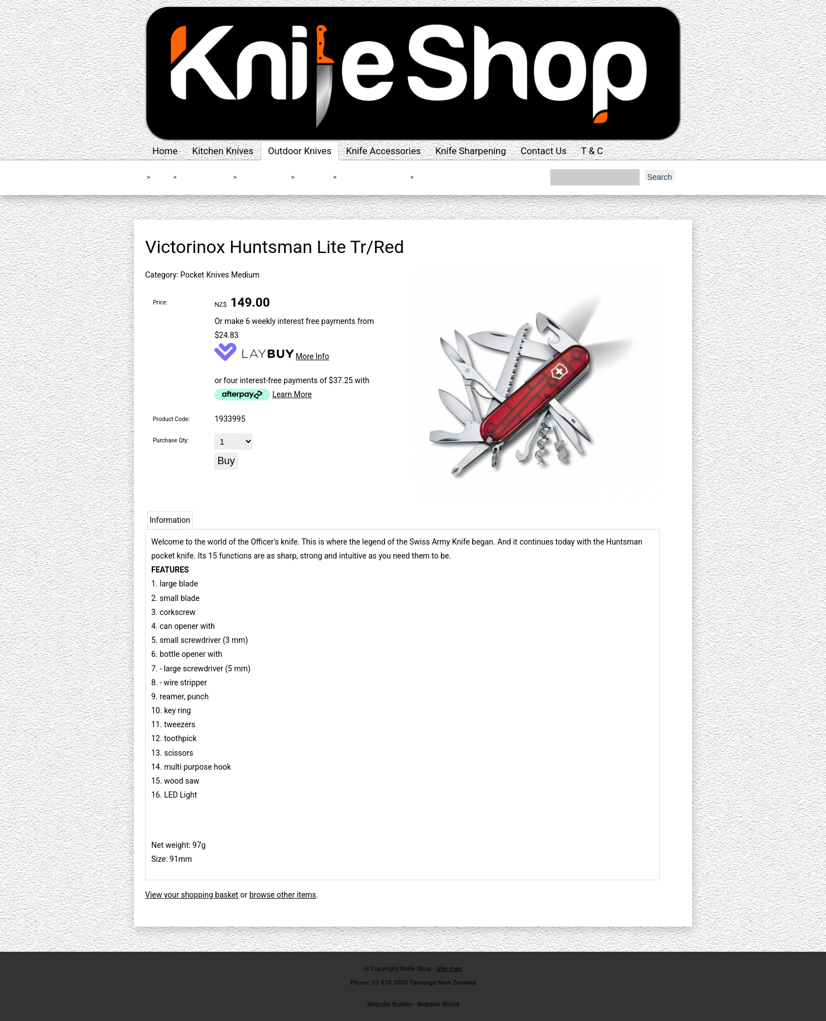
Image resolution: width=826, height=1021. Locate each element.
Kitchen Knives (222, 150)
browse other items (282, 894)
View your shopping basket (191, 894)
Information (170, 520)
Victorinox (313, 177)
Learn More (292, 394)
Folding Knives (263, 177)
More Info (312, 356)
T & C (592, 150)
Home (164, 150)
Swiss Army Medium (372, 177)
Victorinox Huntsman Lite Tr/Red (471, 177)
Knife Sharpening (470, 150)
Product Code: (171, 419)
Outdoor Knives (300, 150)
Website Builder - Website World (413, 1004)
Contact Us (543, 150)
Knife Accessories (383, 150)
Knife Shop (415, 968)
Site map (449, 968)
